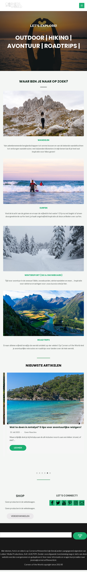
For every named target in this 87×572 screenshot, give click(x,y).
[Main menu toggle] (81, 6)
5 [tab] (47, 475)
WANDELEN (44, 142)
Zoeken (80, 538)
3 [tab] (42, 475)
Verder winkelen (20, 518)
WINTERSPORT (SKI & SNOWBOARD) (43, 277)
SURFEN (43, 210)
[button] (7, 425)
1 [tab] (37, 475)
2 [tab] (39, 475)
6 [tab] (50, 475)
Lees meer (78, 450)
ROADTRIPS (43, 341)
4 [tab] (44, 475)
